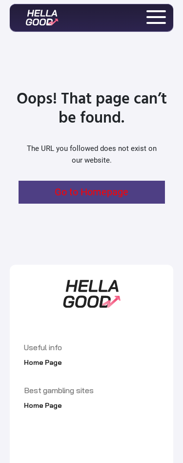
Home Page (43, 362)
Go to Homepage (91, 192)
